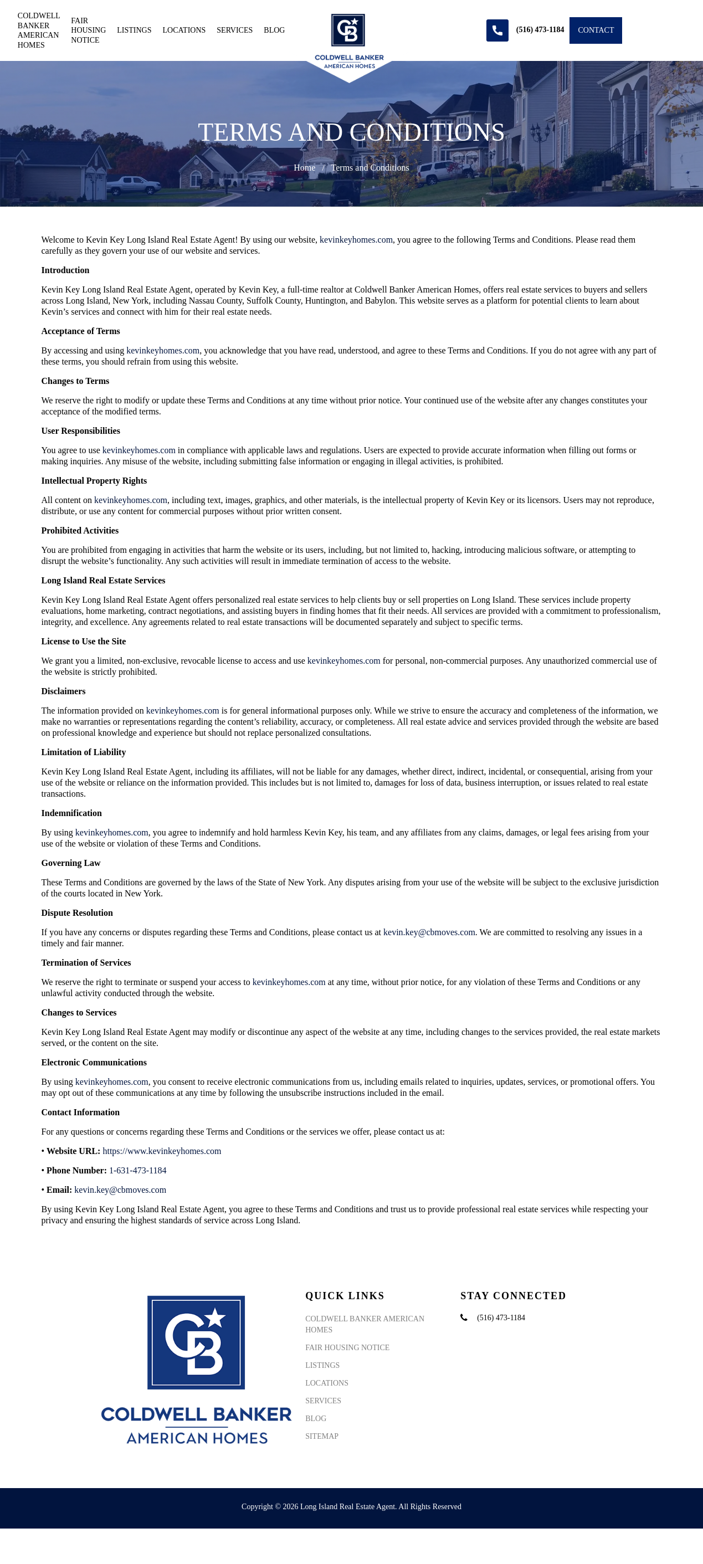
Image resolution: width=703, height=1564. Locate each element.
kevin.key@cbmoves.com (429, 932)
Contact (596, 30)
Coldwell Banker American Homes (39, 30)
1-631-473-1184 (137, 1170)
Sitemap (321, 1436)
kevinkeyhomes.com (356, 239)
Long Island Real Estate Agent (347, 1507)
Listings (134, 30)
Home (304, 167)
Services (235, 30)
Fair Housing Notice (88, 30)
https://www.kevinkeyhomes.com (161, 1151)
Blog (274, 30)
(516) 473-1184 (501, 1318)
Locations (184, 30)
